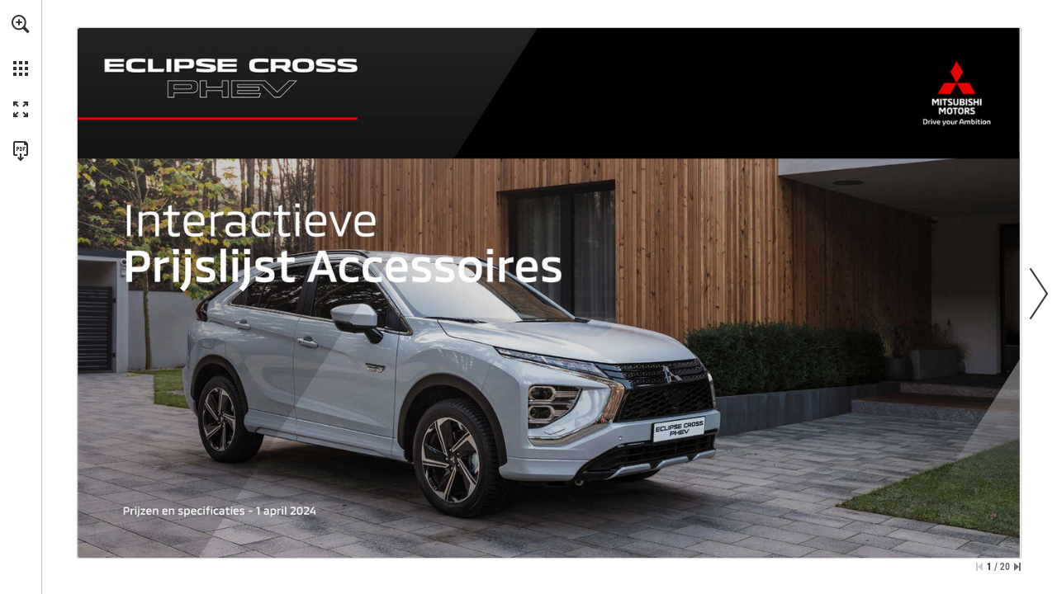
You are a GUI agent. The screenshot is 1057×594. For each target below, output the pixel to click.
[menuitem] (20, 45)
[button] (20, 24)
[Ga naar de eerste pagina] (979, 567)
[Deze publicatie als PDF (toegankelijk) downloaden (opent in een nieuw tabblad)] (20, 151)
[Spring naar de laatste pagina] (1017, 567)
